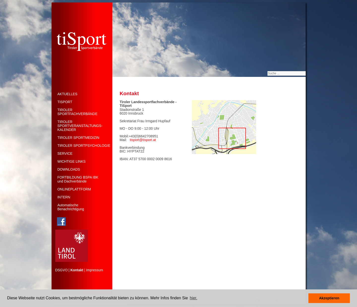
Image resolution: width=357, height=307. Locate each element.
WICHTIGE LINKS (72, 161)
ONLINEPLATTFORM (74, 189)
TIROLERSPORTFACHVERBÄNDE (77, 112)
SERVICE (65, 153)
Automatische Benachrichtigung (71, 207)
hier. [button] (193, 298)
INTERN (64, 197)
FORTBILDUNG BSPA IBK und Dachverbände (78, 179)
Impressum (94, 270)
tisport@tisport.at (143, 140)
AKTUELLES (67, 94)
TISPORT (65, 102)
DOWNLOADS (69, 169)
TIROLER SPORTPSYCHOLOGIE (84, 146)
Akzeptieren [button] (329, 298)
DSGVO (61, 270)
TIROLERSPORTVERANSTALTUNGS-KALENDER (80, 126)
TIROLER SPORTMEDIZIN (78, 138)
